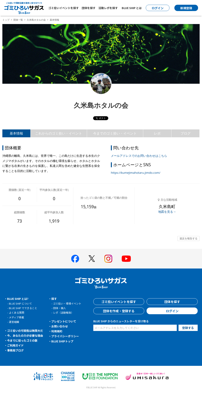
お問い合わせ (59, 326)
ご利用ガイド (15, 345)
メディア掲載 (16, 317)
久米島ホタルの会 (36, 19)
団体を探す (88, 8)
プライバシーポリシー (65, 336)
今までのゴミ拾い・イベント (115, 133)
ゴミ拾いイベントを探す (63, 8)
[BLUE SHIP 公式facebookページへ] (75, 259)
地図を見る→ (167, 212)
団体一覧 (18, 19)
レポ (157, 133)
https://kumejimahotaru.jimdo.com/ (135, 173)
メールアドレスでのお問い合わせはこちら (139, 156)
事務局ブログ (15, 350)
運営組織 (14, 322)
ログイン (172, 311)
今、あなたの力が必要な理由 (25, 335)
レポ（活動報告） (63, 312)
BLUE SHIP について (20, 303)
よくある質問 (16, 312)
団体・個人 (59, 308)
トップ (5, 19)
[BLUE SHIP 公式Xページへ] (92, 258)
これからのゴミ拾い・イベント (58, 133)
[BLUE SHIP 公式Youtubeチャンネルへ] (126, 259)
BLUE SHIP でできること (23, 308)
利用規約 (56, 331)
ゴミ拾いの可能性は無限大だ (25, 331)
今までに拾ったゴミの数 (22, 340)
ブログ (185, 133)
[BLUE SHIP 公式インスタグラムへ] (108, 259)
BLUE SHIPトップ (62, 341)
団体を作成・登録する (119, 311)
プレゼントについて (63, 321)
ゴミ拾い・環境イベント (67, 303)
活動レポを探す (108, 8)
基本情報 (16, 133)
